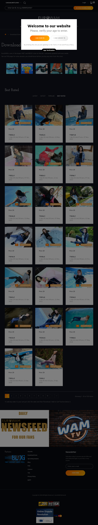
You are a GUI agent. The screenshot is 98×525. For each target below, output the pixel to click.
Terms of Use (57, 45)
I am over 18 (39, 38)
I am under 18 (59, 38)
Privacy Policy (69, 45)
